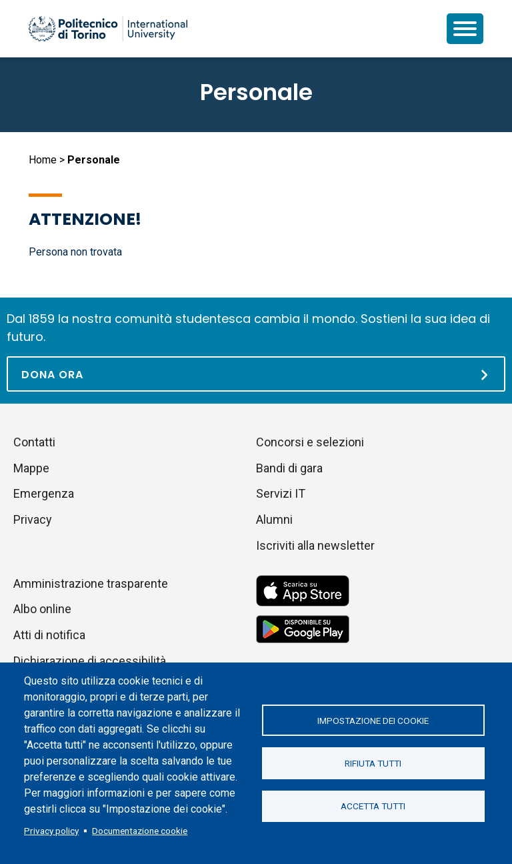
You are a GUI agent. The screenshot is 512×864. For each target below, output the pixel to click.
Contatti (34, 442)
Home (43, 159)
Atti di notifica (49, 635)
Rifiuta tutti (373, 763)
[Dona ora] (256, 374)
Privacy (32, 519)
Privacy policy (51, 830)
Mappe (31, 468)
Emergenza (43, 493)
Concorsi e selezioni (310, 442)
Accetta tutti (373, 806)
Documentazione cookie (139, 830)
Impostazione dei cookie (373, 720)
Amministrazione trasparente (90, 583)
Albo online (42, 609)
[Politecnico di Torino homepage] (108, 28)
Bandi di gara (289, 468)
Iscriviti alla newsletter (315, 545)
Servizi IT (280, 493)
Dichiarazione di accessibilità (89, 661)
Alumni (274, 519)
